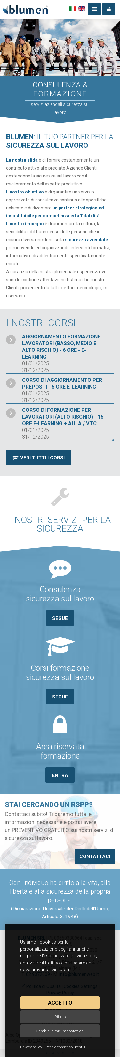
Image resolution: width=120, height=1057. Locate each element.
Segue (60, 618)
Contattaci (94, 856)
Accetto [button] (60, 1003)
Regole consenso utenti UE (67, 1047)
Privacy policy (31, 1047)
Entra (60, 775)
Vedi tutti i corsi (38, 458)
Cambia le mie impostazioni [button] (60, 1031)
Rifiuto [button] (60, 1017)
